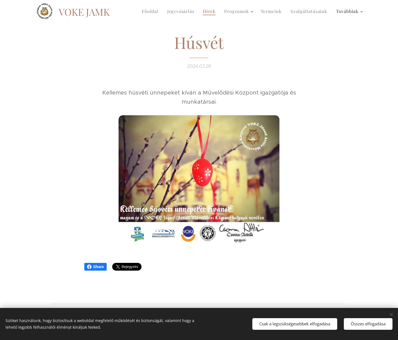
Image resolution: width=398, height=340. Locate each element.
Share (95, 267)
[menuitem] (151, 11)
